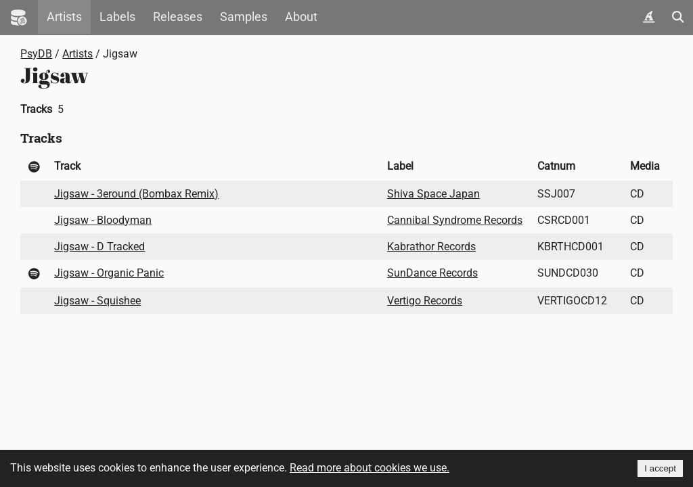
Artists (64, 17)
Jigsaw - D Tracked (99, 246)
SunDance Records (432, 272)
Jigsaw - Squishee (97, 300)
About (301, 17)
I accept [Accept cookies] (660, 468)
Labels (117, 17)
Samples (243, 17)
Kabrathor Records (431, 246)
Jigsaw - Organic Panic (109, 272)
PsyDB (36, 53)
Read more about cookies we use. (369, 467)
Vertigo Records (424, 300)
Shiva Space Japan (433, 193)
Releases (177, 17)
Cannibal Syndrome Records (454, 220)
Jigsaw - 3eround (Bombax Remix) (136, 193)
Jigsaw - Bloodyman (103, 220)
